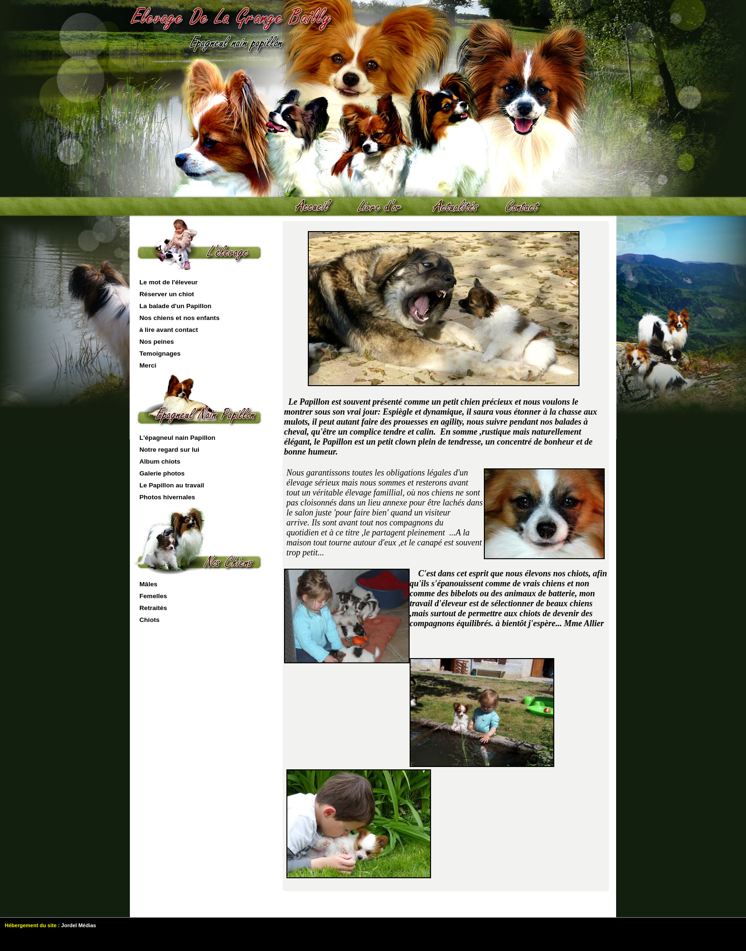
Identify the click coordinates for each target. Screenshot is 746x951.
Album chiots (159, 461)
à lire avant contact (168, 329)
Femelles (153, 596)
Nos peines (156, 341)
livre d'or (384, 207)
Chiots (149, 619)
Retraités (153, 607)
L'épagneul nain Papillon (177, 437)
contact (527, 207)
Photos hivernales (167, 497)
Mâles (148, 584)
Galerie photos (162, 473)
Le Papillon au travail (171, 485)
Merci (148, 365)
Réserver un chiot (166, 294)
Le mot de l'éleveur (168, 282)
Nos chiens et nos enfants (179, 317)
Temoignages (160, 353)
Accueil (317, 207)
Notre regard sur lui (169, 449)
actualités (460, 207)
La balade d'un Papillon (175, 306)
